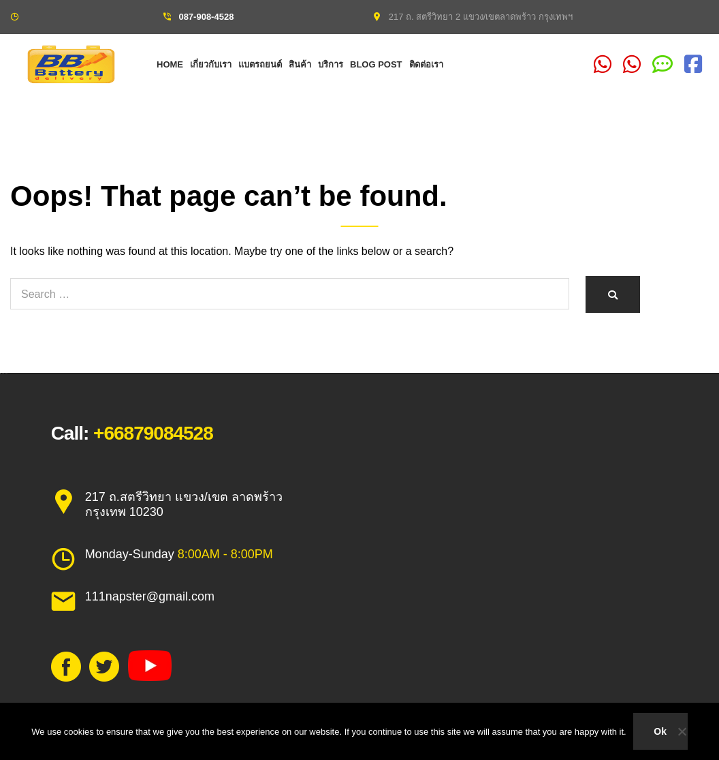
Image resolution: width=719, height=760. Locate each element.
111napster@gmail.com (149, 596)
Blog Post (376, 64)
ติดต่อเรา (426, 64)
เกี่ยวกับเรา (210, 64)
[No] (681, 731)
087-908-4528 (206, 17)
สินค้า (300, 64)
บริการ (330, 64)
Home (170, 64)
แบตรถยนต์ (260, 64)
